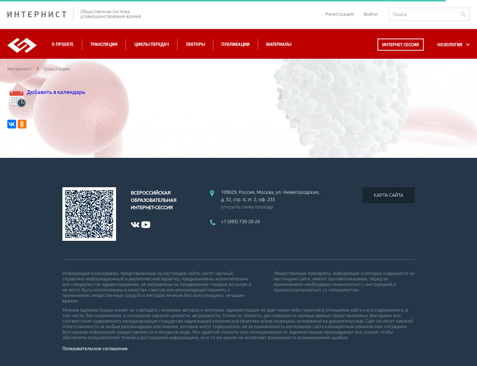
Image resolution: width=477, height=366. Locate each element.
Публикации (235, 44)
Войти (370, 14)
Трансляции (104, 44)
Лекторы (195, 44)
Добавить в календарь (46, 92)
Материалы (278, 44)
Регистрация (339, 14)
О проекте (62, 44)
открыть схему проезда (247, 206)
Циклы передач (151, 44)
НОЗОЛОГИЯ (449, 44)
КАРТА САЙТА (388, 195)
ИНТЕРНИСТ (40, 14)
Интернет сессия (400, 44)
